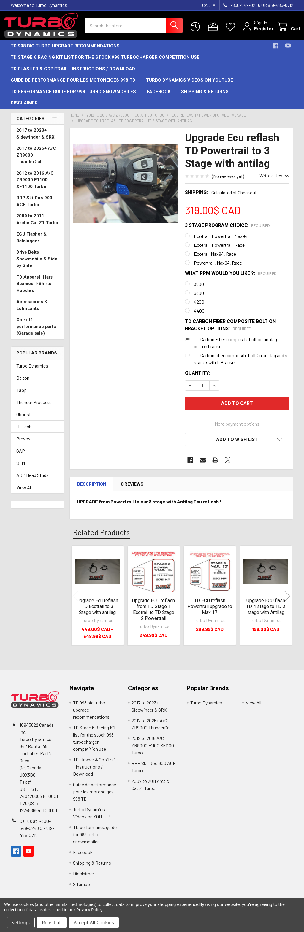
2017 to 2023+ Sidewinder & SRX (35, 139)
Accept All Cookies (94, 922)
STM (20, 468)
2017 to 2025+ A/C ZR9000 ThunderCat (36, 160)
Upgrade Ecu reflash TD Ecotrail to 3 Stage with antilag (97, 612)
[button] (237, 445)
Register (256, 32)
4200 (199, 307)
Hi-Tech (23, 432)
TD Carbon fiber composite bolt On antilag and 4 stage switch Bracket (241, 364)
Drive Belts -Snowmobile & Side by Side (36, 264)
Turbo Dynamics (32, 371)
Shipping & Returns (205, 97)
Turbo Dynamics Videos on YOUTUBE (189, 85)
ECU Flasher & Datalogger (31, 243)
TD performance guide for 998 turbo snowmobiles (73, 97)
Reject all (52, 922)
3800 (199, 298)
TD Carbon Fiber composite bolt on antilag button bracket (235, 348)
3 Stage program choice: (227, 230)
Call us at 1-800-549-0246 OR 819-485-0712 (37, 833)
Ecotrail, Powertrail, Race (219, 250)
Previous (75, 602)
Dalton (22, 383)
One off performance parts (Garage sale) (36, 331)
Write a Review (274, 181)
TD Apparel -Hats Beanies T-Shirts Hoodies (34, 289)
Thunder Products (34, 407)
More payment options (237, 429)
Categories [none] (30, 124)
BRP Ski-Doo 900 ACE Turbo (34, 207)
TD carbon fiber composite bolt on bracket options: (230, 330)
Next (287, 602)
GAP (20, 456)
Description (91, 489)
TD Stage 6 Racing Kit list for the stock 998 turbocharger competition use (105, 62)
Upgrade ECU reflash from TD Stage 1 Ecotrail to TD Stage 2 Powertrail (153, 614)
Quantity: (197, 378)
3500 (199, 289)
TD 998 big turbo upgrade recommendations (65, 51)
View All (24, 492)
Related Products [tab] (101, 537)
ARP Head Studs (32, 480)
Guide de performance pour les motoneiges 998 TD (73, 85)
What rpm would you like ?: (231, 278)
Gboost (23, 419)
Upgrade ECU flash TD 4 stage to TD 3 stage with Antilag (265, 612)
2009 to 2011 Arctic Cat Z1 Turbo (37, 225)
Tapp (21, 395)
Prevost (24, 444)
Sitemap (81, 889)
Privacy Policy (89, 909)
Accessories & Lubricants (32, 310)
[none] (125, 189)
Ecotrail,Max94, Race (215, 259)
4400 (199, 316)
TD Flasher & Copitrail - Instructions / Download (73, 74)
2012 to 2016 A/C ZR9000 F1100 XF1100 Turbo (35, 185)
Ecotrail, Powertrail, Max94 (221, 241)
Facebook (158, 97)
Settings (21, 922)
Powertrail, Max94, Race (218, 268)
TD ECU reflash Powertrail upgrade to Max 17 (209, 612)
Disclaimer (24, 108)
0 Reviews (132, 489)
